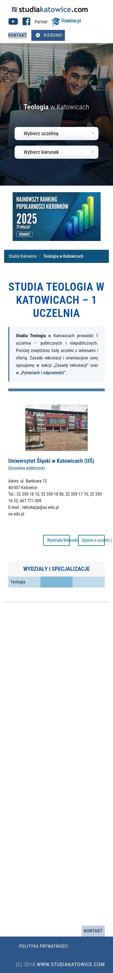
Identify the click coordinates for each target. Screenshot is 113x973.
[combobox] (56, 133)
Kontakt (17, 35)
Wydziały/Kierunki (58, 540)
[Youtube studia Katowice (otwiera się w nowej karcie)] (13, 23)
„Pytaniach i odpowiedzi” (43, 372)
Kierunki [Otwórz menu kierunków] (49, 35)
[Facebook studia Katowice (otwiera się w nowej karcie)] (26, 23)
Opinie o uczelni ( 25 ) (93, 540)
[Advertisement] (51, 763)
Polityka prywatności (43, 946)
